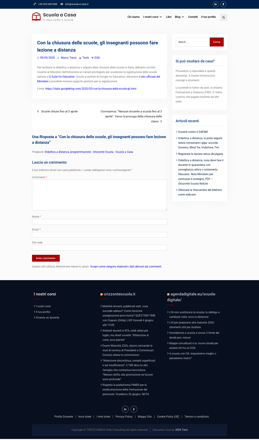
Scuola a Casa (59, 15)
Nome (36, 216)
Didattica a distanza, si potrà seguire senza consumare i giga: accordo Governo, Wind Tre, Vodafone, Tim (200, 143)
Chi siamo (134, 17)
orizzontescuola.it (119, 295)
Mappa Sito (145, 417)
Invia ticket (84, 417)
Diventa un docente (47, 318)
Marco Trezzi (69, 57)
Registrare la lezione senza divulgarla (200, 154)
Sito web (37, 242)
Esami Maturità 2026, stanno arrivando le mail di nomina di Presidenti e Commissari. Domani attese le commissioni (128, 351)
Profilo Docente (63, 417)
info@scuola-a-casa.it (77, 4)
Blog (177, 17)
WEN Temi (181, 430)
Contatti (193, 17)
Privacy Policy (124, 417)
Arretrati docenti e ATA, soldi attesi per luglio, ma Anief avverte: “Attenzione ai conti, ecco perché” (126, 336)
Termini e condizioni (197, 417)
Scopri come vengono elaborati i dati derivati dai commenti (125, 267)
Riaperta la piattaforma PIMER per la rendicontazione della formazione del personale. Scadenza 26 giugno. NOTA (126, 390)
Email (36, 229)
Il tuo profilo (208, 17)
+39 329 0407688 (47, 4)
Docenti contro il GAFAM (193, 131)
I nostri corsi (150, 17)
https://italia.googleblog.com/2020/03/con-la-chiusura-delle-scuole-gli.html (90, 88)
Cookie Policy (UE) (168, 417)
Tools (85, 57)
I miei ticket (103, 417)
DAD (97, 57)
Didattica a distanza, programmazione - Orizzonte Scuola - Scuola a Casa (89, 152)
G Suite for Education (62, 76)
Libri (169, 17)
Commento (39, 177)
